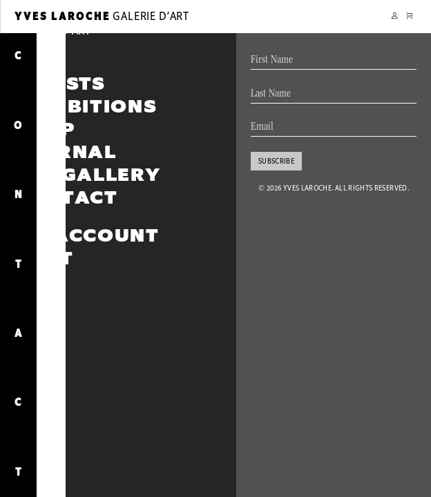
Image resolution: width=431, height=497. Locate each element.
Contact (66, 197)
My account (87, 235)
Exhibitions (86, 106)
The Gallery (87, 175)
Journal (66, 152)
